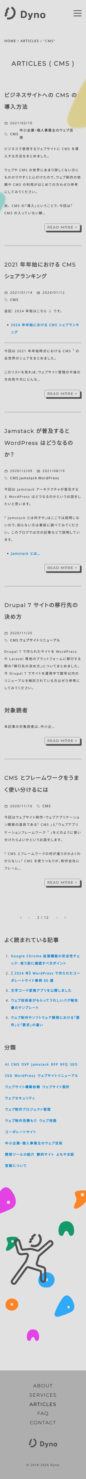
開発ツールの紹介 (20, 1154)
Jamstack (28, 478)
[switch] (77, 13)
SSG (9, 1076)
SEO (74, 1064)
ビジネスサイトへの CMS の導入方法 (40, 101)
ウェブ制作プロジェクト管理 (28, 1109)
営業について (16, 1166)
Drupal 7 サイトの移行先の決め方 (41, 611)
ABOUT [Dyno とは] (43, 1386)
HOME (10, 41)
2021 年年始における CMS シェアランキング (40, 271)
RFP (54, 1064)
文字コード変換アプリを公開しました (41, 990)
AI (7, 1064)
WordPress (48, 478)
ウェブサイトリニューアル (39, 640)
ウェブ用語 (48, 1121)
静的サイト (45, 1154)
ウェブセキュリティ (20, 1098)
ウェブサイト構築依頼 (22, 1087)
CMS (14, 134)
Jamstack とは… (25, 553)
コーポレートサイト (20, 1132)
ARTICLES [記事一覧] (43, 1404)
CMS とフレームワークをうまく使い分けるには (41, 784)
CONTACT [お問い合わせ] (43, 1423)
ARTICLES (29, 41)
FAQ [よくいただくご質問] (43, 1413)
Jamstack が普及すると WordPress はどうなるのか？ (38, 443)
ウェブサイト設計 (56, 1087)
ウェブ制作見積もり (21, 1121)
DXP (25, 1064)
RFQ (64, 1064)
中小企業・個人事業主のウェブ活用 (46, 134)
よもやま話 (65, 1154)
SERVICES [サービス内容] (43, 1395)
